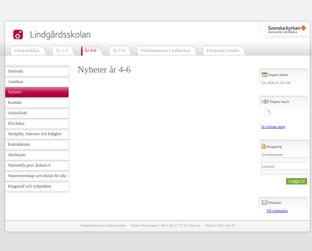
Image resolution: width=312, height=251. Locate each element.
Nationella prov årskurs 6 (29, 165)
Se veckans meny (273, 127)
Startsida (15, 71)
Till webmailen (277, 211)
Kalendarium (19, 144)
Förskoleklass (27, 50)
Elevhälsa (16, 123)
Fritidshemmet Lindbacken (165, 50)
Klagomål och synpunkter (29, 186)
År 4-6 (90, 50)
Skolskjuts (17, 154)
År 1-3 (62, 50)
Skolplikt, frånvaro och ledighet (35, 133)
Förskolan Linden (223, 50)
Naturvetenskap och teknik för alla (37, 175)
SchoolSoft (17, 113)
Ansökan (15, 81)
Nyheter (15, 92)
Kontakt (15, 102)
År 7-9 (119, 50)
